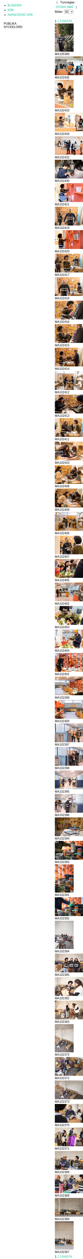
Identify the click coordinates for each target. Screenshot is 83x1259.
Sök (11, 10)
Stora (61, 7)
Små (70, 7)
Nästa (67, 21)
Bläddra (15, 5)
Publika (10, 23)
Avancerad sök (20, 14)
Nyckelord (13, 27)
